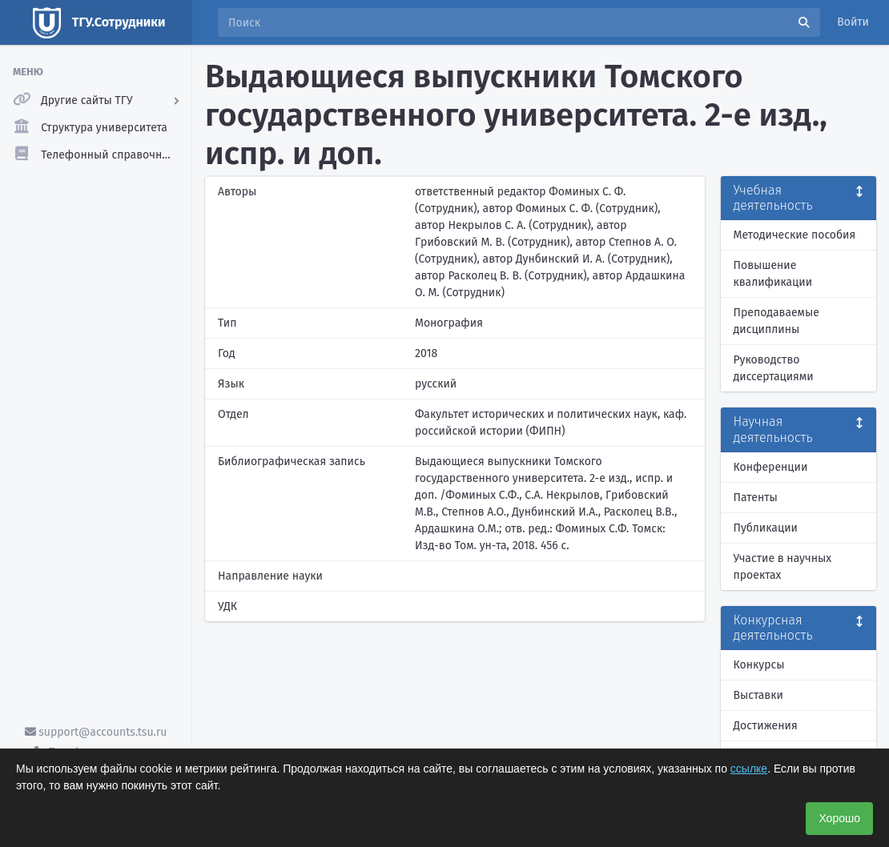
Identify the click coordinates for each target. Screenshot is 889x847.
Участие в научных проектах (783, 567)
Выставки (758, 695)
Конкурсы (759, 665)
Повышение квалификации (773, 274)
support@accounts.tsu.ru (96, 732)
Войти (853, 22)
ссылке (748, 768)
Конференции (771, 467)
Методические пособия (795, 235)
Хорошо (839, 818)
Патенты (756, 497)
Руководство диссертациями (774, 368)
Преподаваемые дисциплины (776, 321)
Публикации (766, 528)
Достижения (766, 726)
